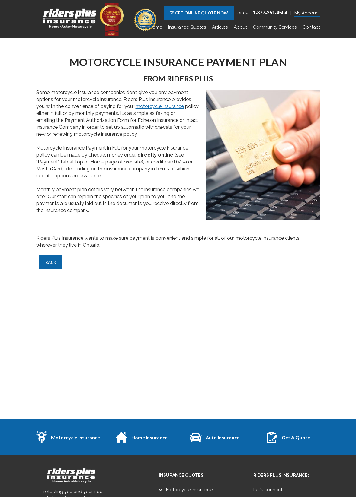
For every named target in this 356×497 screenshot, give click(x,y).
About (240, 27)
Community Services (275, 27)
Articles (220, 27)
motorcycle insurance (160, 106)
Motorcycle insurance (189, 489)
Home (155, 27)
